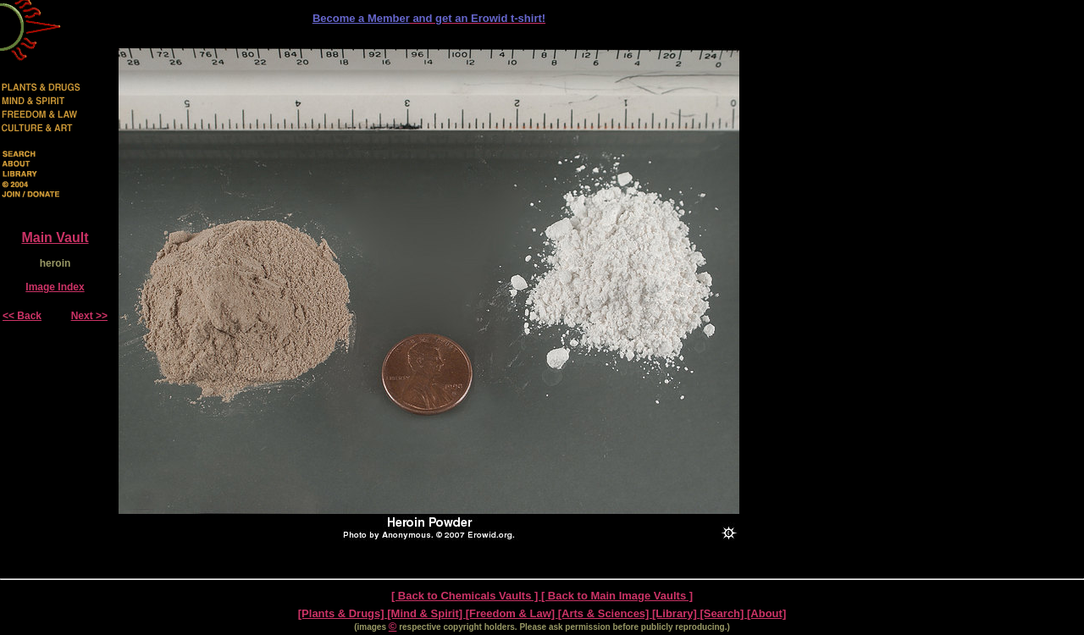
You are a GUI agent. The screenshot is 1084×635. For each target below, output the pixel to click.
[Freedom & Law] (512, 613)
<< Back (22, 316)
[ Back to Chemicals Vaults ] (466, 595)
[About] (766, 613)
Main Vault (54, 237)
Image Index (54, 287)
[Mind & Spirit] (426, 613)
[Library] (676, 613)
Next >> (89, 316)
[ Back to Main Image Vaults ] (617, 595)
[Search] (723, 613)
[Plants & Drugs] (342, 613)
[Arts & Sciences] (605, 613)
